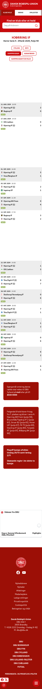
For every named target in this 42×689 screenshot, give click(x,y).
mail (18, 392)
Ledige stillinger (21, 598)
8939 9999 (12, 395)
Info (27, 48)
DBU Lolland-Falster (21, 660)
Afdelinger (21, 591)
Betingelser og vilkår (21, 609)
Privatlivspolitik (21, 601)
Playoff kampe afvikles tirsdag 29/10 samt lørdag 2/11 (19, 452)
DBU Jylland (21, 652)
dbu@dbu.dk (22, 630)
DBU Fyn (21, 649)
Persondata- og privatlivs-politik (21, 674)
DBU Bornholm (21, 645)
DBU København (21, 656)
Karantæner (29, 53)
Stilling (17, 48)
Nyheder (21, 587)
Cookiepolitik (21, 605)
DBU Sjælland (21, 663)
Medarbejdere (21, 594)
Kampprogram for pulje (21, 59)
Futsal (21, 667)
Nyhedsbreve (21, 583)
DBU (21, 642)
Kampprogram (13, 53)
